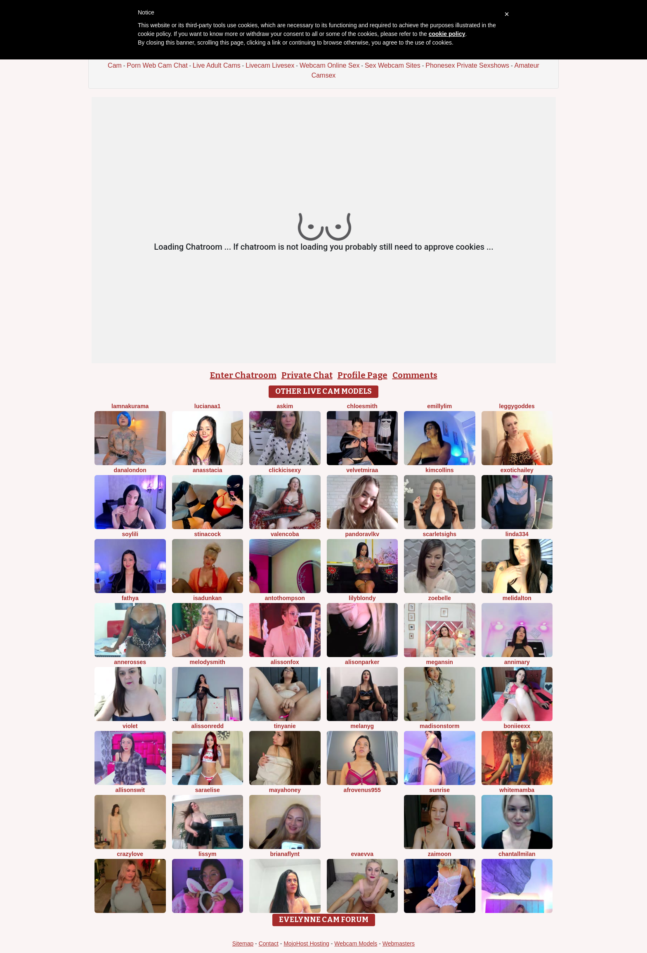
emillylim (439, 406)
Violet (130, 726)
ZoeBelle (439, 598)
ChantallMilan (516, 854)
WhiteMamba (516, 790)
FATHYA (130, 598)
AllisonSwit (130, 790)
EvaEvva (362, 854)
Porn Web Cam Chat (157, 65)
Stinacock (207, 534)
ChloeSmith (362, 406)
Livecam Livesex (270, 65)
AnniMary (517, 662)
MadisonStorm (439, 726)
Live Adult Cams (217, 65)
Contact (269, 943)
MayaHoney (285, 790)
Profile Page (362, 375)
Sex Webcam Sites (392, 65)
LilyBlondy (362, 598)
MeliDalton (517, 598)
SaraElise (207, 790)
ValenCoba (285, 534)
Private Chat (307, 375)
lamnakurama (130, 406)
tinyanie (285, 726)
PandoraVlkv (362, 534)
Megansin (439, 662)
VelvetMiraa (362, 470)
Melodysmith (207, 662)
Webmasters (399, 943)
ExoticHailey (517, 470)
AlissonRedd (207, 726)
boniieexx (516, 726)
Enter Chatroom (243, 375)
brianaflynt (285, 854)
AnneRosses (130, 662)
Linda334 (517, 534)
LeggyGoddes (517, 406)
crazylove (130, 854)
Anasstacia (207, 470)
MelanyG (362, 726)
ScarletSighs (439, 534)
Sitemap (242, 943)
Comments (414, 375)
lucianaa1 (207, 406)
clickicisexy (285, 470)
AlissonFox (285, 662)
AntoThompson (285, 598)
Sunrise (439, 790)
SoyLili (130, 534)
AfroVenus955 (362, 790)
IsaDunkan (207, 598)
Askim (284, 406)
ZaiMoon (439, 854)
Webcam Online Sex (330, 65)
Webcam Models (355, 943)
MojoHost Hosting (306, 943)
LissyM (207, 854)
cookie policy (447, 34)
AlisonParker (362, 662)
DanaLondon (130, 470)
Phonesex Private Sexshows (467, 65)
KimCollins (439, 470)
